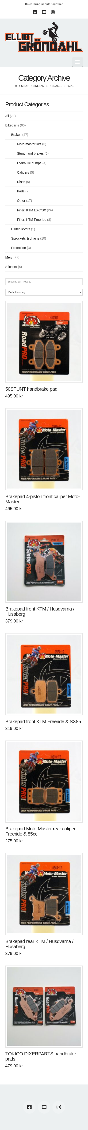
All (7, 116)
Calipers (23, 172)
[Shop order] (44, 292)
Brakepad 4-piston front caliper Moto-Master (42, 499)
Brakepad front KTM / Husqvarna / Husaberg (39, 611)
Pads (21, 191)
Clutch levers (20, 229)
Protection (18, 248)
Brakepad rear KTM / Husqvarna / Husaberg (39, 944)
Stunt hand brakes (30, 153)
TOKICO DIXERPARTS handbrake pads (40, 1056)
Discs (21, 182)
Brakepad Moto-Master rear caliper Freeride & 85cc (40, 831)
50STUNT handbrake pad (31, 389)
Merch (10, 257)
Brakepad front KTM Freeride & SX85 (43, 721)
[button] (77, 62)
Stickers (11, 267)
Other (21, 200)
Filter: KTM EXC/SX (31, 210)
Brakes (16, 135)
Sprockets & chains (25, 238)
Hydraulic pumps (29, 163)
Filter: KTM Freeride (31, 219)
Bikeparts (12, 125)
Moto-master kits (29, 144)
